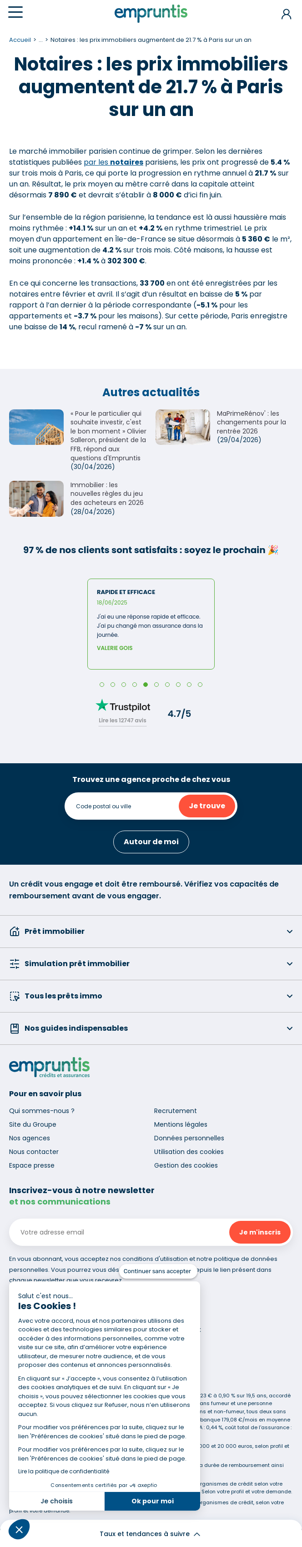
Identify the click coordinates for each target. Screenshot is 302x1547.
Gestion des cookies (186, 1165)
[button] (19, 1529)
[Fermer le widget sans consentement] (158, 1271)
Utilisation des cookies (189, 1151)
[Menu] (15, 12)
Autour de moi (151, 841)
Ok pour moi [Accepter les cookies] (152, 1501)
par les (113, 162)
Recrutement (175, 1110)
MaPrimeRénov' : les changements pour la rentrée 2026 (251, 422)
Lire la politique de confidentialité (63, 1471)
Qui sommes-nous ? (42, 1110)
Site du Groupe (32, 1124)
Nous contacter (34, 1151)
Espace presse (32, 1165)
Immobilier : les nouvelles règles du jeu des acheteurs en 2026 (107, 493)
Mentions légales (180, 1124)
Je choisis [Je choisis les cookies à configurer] (56, 1501)
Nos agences (29, 1138)
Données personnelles (189, 1138)
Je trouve (207, 806)
